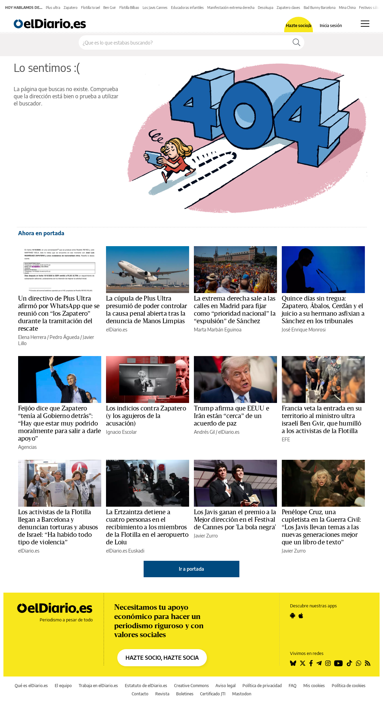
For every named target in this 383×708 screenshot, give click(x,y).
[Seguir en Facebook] (311, 663)
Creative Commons (191, 685)
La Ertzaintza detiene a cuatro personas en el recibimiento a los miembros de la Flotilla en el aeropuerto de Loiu (147, 527)
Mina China (347, 7)
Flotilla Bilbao (129, 7)
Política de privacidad (262, 685)
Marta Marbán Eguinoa (217, 329)
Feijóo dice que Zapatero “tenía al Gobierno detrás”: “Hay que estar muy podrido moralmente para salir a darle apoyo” (59, 423)
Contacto (140, 693)
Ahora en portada (41, 233)
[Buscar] (296, 42)
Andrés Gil (204, 432)
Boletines (185, 693)
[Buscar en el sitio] (184, 42)
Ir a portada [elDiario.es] (191, 569)
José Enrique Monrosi (304, 329)
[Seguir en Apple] (301, 615)
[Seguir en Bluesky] (293, 663)
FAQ (292, 685)
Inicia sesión (331, 26)
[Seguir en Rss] (367, 663)
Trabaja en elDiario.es (98, 685)
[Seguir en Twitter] (303, 663)
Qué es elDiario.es (31, 685)
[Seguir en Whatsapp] (358, 663)
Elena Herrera (32, 337)
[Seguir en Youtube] (338, 663)
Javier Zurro (206, 536)
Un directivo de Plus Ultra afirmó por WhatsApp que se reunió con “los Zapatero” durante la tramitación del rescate (59, 313)
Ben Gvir (109, 7)
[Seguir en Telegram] (319, 663)
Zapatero (71, 7)
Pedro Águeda (64, 337)
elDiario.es (116, 329)
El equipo (63, 685)
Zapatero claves (288, 7)
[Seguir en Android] (292, 615)
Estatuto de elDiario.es (146, 685)
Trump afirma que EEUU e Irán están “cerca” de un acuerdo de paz (231, 416)
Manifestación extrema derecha (230, 7)
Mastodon (241, 693)
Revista (162, 693)
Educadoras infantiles (187, 7)
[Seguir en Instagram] (328, 663)
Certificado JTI (212, 693)
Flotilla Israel (90, 7)
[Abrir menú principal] (365, 24)
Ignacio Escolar (121, 432)
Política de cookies (349, 685)
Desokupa (265, 7)
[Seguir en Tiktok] (349, 663)
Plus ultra (53, 7)
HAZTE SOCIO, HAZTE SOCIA (162, 657)
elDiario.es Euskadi (125, 551)
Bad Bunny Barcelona (319, 7)
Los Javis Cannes (155, 7)
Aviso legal (225, 685)
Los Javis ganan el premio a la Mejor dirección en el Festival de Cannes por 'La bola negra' (235, 520)
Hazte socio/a (299, 26)
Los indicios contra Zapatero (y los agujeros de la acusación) (146, 416)
